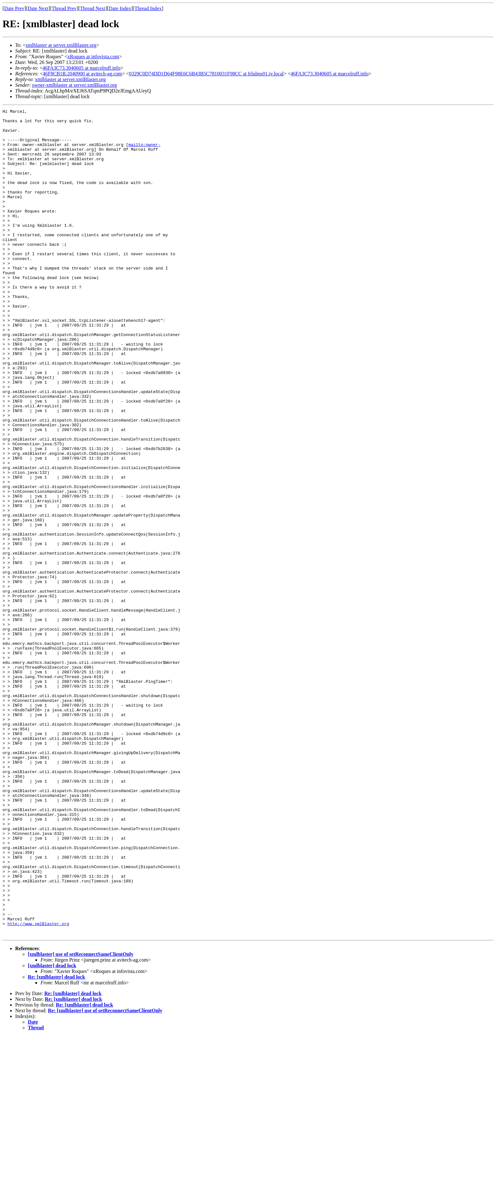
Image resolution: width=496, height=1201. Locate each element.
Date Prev (14, 8)
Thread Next (92, 8)
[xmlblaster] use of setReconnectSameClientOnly (80, 1119)
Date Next (38, 8)
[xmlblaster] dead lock (52, 1131)
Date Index (120, 8)
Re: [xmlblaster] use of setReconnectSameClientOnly (105, 1176)
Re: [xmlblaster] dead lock (56, 1142)
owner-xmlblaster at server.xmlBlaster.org (74, 85)
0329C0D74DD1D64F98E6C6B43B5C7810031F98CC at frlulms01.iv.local (206, 73)
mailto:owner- (144, 152)
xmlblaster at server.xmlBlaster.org (61, 45)
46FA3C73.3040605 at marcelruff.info (81, 68)
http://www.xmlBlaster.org (38, 1087)
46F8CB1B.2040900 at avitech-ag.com (82, 73)
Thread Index (148, 8)
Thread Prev (64, 8)
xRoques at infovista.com (93, 56)
